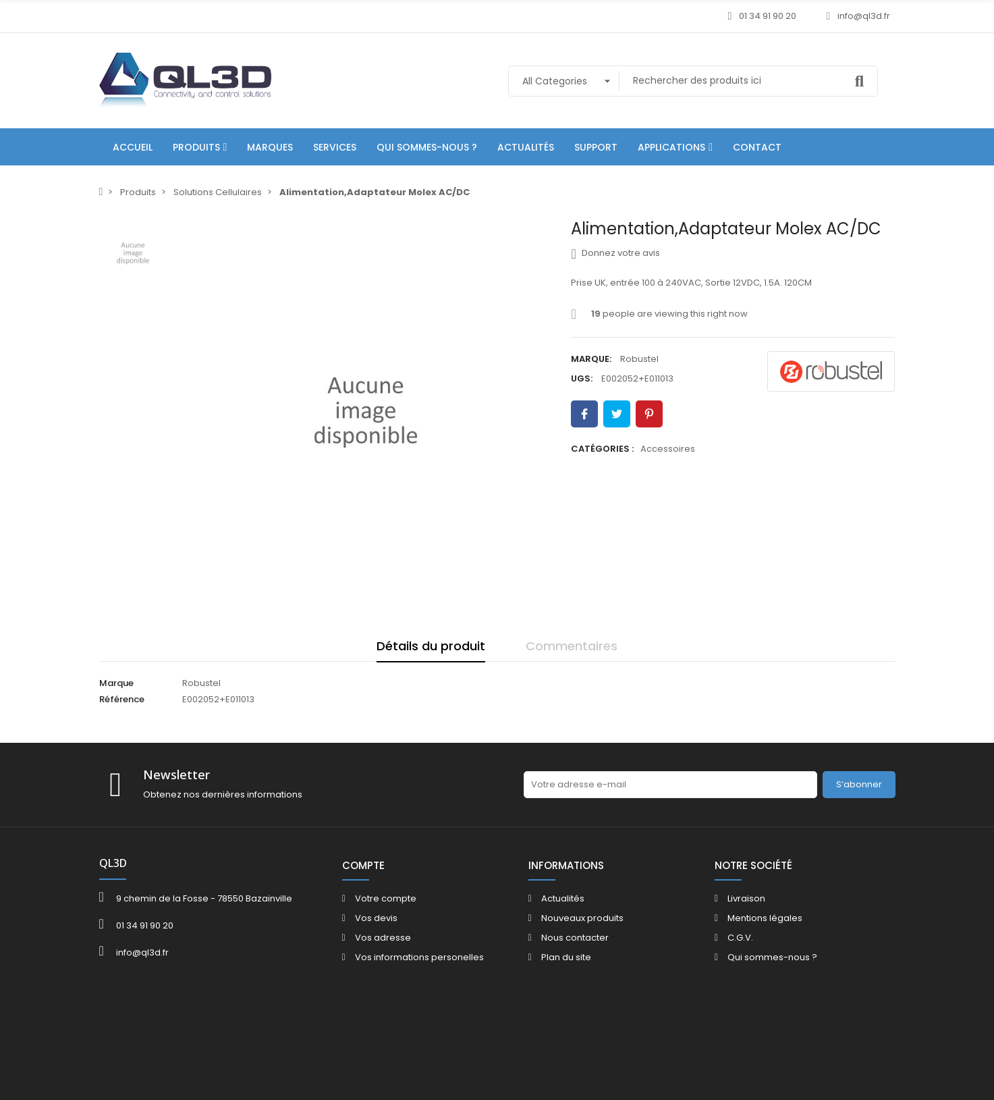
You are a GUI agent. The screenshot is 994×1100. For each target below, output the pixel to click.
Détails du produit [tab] (431, 645)
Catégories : (602, 448)
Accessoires (667, 448)
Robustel (639, 358)
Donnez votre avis (615, 253)
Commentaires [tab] (571, 645)
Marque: (591, 358)
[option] (365, 411)
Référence (121, 699)
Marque (116, 683)
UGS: (581, 378)
